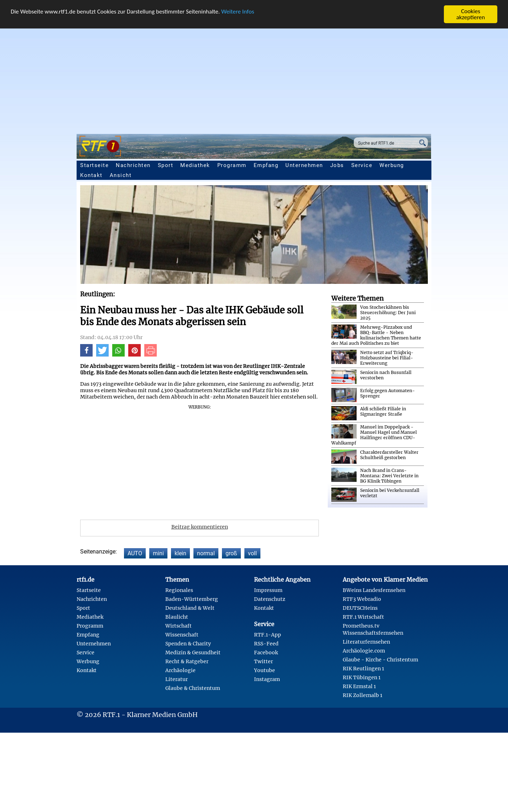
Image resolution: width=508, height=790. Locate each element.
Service (362, 165)
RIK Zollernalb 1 (362, 695)
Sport (165, 165)
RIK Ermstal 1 (359, 686)
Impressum (268, 590)
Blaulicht (176, 617)
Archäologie (180, 670)
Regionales (179, 590)
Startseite (94, 165)
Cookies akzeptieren (470, 14)
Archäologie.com (364, 651)
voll (252, 553)
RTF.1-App (267, 635)
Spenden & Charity (188, 643)
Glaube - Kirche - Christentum (380, 659)
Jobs (337, 165)
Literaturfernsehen (366, 642)
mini (158, 553)
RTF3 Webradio (362, 599)
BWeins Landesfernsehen (374, 590)
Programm (232, 165)
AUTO (135, 553)
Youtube (264, 670)
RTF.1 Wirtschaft (363, 617)
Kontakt (91, 175)
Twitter (263, 661)
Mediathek (195, 165)
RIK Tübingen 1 (361, 677)
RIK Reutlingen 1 (363, 668)
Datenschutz (269, 599)
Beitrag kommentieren (199, 527)
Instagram (267, 679)
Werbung (391, 165)
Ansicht (121, 175)
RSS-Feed (266, 643)
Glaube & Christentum (192, 688)
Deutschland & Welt (189, 608)
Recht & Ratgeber (186, 661)
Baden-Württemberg (191, 599)
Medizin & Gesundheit (193, 652)
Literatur (176, 679)
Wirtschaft (178, 626)
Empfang (266, 165)
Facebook (266, 652)
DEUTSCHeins (360, 608)
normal (206, 553)
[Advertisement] (254, 77)
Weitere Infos (237, 11)
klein (180, 553)
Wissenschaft (181, 635)
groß (231, 553)
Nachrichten (133, 165)
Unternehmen (304, 165)
